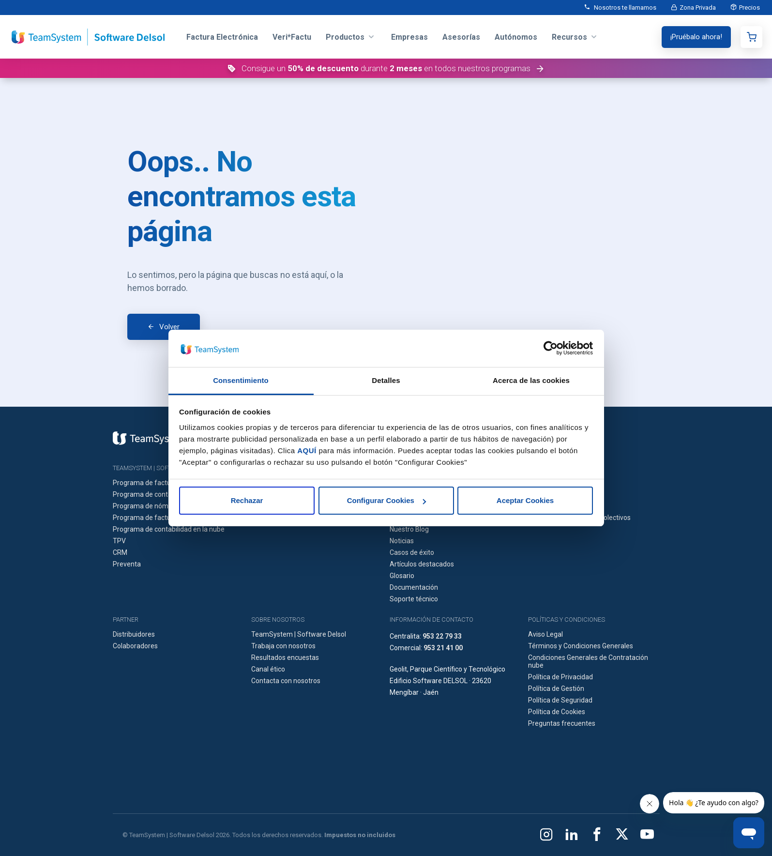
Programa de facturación (151, 483)
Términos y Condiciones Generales (580, 646)
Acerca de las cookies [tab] (531, 380)
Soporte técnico (414, 599)
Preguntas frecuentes (561, 723)
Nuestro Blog (409, 529)
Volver (169, 326)
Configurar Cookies (386, 500)
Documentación (414, 587)
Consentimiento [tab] (241, 380)
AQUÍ (307, 450)
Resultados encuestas (285, 657)
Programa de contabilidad (152, 494)
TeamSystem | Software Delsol (298, 634)
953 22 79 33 (442, 636)
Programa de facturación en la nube (168, 517)
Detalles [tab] (386, 380)
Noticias (402, 541)
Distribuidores (134, 634)
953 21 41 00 (443, 648)
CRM (120, 552)
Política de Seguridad (560, 700)
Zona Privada (698, 7)
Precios (749, 7)
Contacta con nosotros (285, 681)
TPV (119, 541)
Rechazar (247, 500)
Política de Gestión (556, 688)
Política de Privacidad (560, 677)
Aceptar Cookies (525, 500)
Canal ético (268, 669)
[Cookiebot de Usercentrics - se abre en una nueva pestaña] (550, 348)
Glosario (402, 576)
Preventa (127, 564)
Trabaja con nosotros (283, 646)
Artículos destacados (422, 564)
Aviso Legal (545, 634)
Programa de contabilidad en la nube (169, 529)
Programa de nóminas (147, 506)
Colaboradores (135, 646)
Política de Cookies (556, 712)
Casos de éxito (412, 552)
